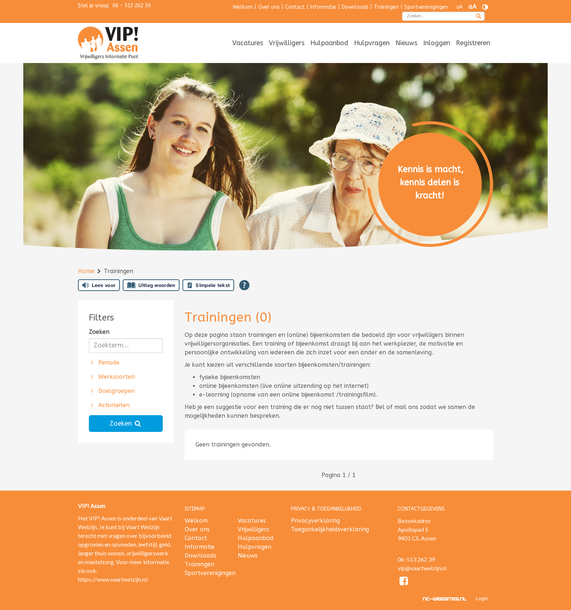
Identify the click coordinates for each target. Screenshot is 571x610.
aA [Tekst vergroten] (472, 6)
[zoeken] (478, 16)
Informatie (323, 7)
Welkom (243, 7)
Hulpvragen (372, 43)
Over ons (269, 7)
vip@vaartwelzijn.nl (422, 567)
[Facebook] (404, 582)
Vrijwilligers (286, 43)
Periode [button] (104, 362)
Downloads (355, 7)
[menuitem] (247, 43)
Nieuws (406, 43)
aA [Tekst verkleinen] (459, 7)
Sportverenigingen (426, 7)
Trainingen (386, 7)
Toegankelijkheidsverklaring (330, 529)
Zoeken (99, 331)
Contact (295, 7)
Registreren (473, 43)
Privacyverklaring (315, 520)
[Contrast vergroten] (485, 7)
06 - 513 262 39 (132, 6)
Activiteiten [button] (109, 405)
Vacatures (247, 43)
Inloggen (436, 43)
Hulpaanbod (329, 43)
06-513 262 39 (416, 559)
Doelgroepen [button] (112, 391)
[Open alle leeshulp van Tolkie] (244, 285)
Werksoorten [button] (112, 377)
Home (87, 271)
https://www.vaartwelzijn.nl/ (113, 579)
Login (482, 598)
